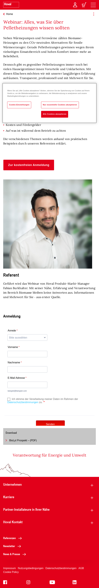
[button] (28, 165)
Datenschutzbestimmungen (60, 568)
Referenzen (13, 538)
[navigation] (93, 5)
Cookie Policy (11, 572)
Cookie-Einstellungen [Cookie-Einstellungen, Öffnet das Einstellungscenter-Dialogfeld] (19, 105)
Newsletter (13, 546)
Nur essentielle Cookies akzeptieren (60, 105)
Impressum (9, 568)
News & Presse (15, 554)
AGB (81, 568)
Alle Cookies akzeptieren (55, 114)
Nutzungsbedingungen (31, 568)
